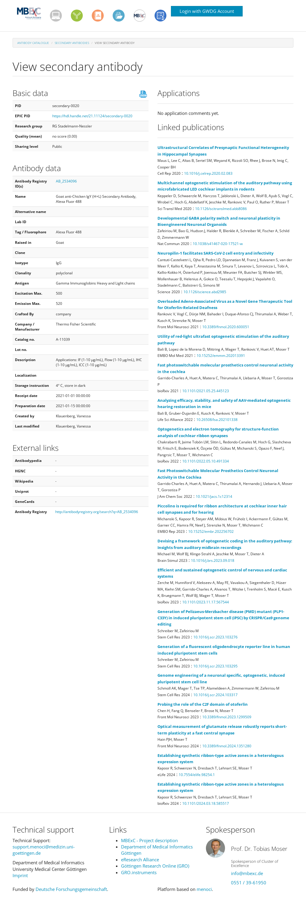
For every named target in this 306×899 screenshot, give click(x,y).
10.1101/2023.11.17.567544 (205, 602)
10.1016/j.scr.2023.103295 (215, 666)
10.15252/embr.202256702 (211, 531)
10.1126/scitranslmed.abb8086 (221, 208)
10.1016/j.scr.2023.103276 (215, 637)
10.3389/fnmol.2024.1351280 (226, 746)
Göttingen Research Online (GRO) (155, 866)
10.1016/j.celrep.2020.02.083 (208, 173)
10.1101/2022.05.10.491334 (205, 461)
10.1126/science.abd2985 (204, 291)
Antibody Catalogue (33, 43)
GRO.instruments (139, 872)
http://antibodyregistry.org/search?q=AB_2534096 (96, 511)
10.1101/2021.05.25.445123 (205, 390)
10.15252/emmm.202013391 (221, 355)
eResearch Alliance (140, 860)
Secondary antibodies (72, 43)
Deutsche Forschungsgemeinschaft (71, 889)
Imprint (20, 875)
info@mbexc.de (247, 873)
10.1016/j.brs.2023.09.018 (212, 560)
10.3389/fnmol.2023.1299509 (226, 716)
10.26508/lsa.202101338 (217, 419)
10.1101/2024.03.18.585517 (205, 803)
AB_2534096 (66, 181)
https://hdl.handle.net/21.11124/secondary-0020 (92, 115)
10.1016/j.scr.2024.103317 (215, 694)
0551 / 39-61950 (248, 883)
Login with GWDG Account (207, 11)
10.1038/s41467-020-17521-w (218, 243)
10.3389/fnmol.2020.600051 (225, 326)
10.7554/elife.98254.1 (197, 774)
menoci (204, 889)
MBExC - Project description (149, 840)
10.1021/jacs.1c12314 (214, 496)
